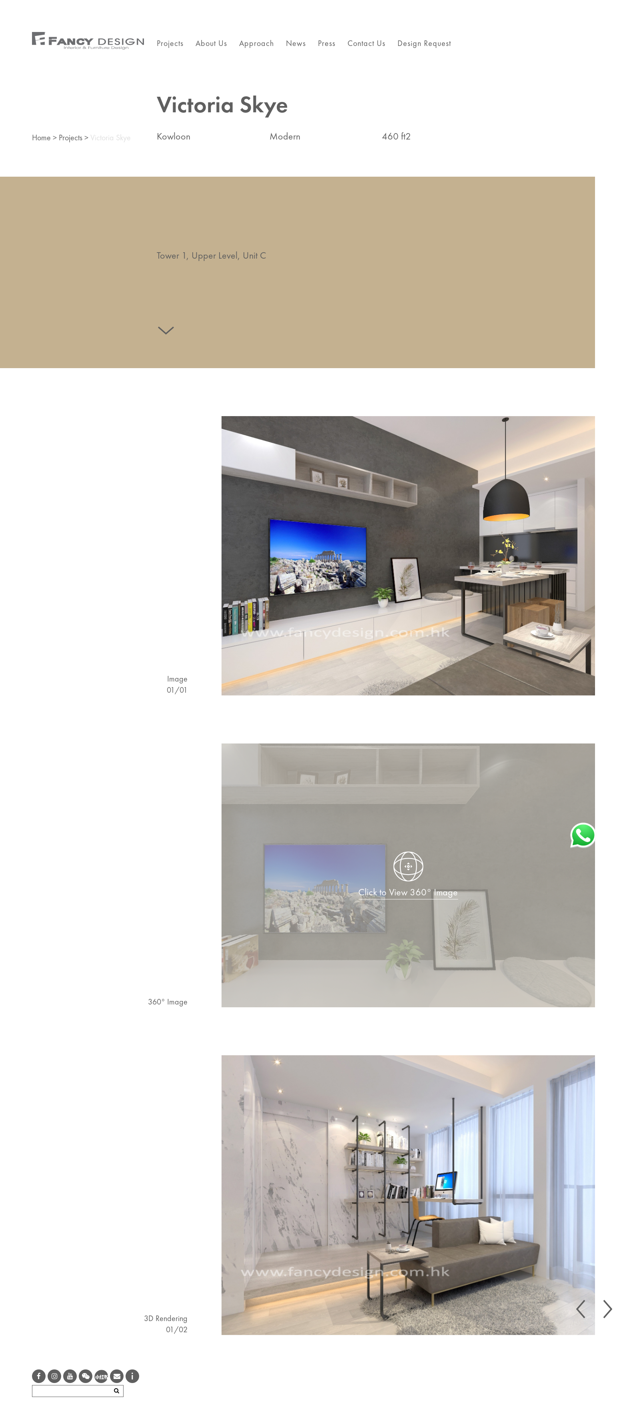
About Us (211, 43)
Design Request (424, 43)
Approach (256, 43)
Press (326, 43)
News (296, 43)
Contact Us (366, 43)
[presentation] (580, 1309)
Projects (170, 43)
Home (41, 137)
